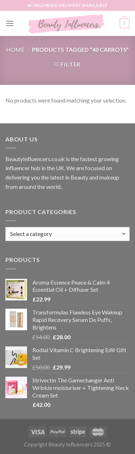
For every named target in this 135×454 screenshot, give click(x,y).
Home (15, 49)
